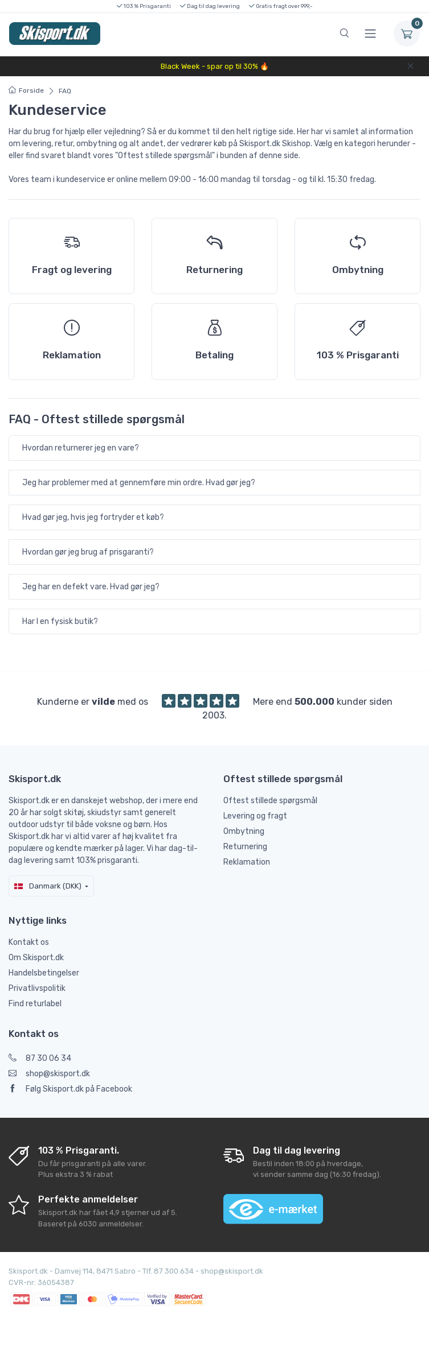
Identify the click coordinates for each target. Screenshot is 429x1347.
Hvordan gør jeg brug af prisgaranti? (88, 552)
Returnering (245, 847)
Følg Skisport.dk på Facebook (70, 1089)
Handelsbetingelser (44, 973)
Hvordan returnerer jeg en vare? (80, 448)
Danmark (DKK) (47, 886)
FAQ (65, 91)
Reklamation (246, 862)
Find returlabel (35, 1004)
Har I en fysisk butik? (60, 621)
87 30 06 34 (40, 1058)
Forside (26, 90)
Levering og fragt (255, 816)
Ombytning (243, 831)
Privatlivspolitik (37, 988)
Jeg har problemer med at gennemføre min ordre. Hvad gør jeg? (138, 482)
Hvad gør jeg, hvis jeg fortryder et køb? (93, 517)
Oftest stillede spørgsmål (270, 800)
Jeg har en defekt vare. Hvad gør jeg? (91, 587)
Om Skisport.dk (36, 957)
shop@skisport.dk (49, 1074)
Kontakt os (29, 942)
